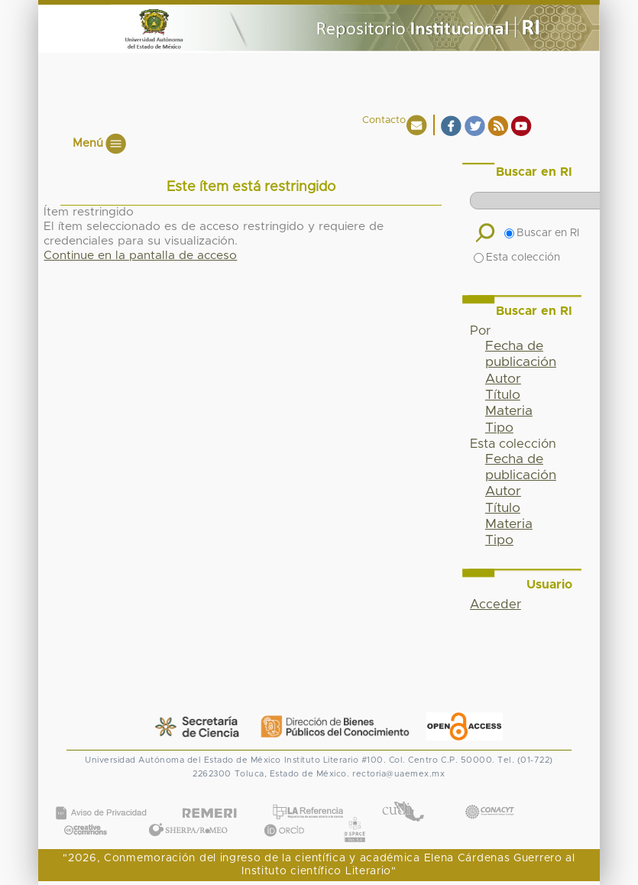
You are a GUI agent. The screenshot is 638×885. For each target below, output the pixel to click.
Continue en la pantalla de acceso (140, 255)
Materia (509, 411)
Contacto (384, 120)
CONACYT (489, 796)
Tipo (499, 428)
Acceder (495, 604)
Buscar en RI (541, 233)
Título (502, 395)
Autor (503, 379)
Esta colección (517, 257)
